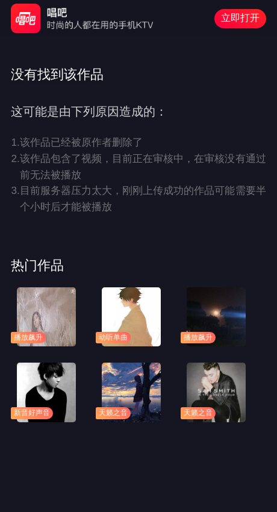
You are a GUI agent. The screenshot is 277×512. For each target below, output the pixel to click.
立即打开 (240, 18)
